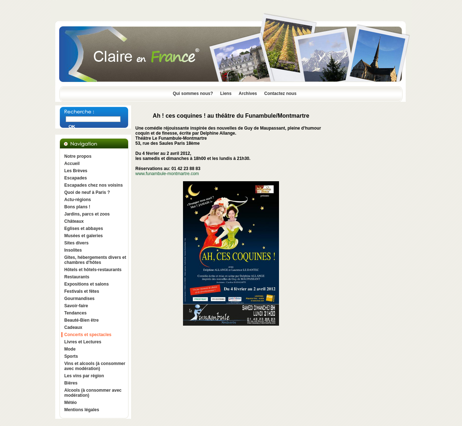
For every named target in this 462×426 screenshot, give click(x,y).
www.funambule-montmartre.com (167, 173)
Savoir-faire (76, 305)
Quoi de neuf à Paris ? (87, 192)
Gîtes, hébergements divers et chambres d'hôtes (95, 260)
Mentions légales (81, 409)
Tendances (75, 313)
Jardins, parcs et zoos (87, 214)
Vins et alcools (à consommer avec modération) (94, 366)
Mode (69, 349)
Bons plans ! (77, 206)
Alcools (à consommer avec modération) (93, 393)
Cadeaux (73, 327)
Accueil (72, 163)
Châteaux (74, 221)
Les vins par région (84, 375)
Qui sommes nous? (193, 93)
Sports (71, 356)
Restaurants (76, 276)
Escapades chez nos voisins (93, 185)
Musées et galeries (83, 235)
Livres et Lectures (82, 341)
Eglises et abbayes (83, 228)
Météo (70, 402)
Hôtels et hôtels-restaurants (93, 269)
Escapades (75, 178)
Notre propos (77, 156)
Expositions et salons (86, 284)
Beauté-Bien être (81, 320)
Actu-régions (77, 199)
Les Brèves (75, 170)
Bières (71, 383)
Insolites (73, 250)
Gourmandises (79, 298)
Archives (248, 93)
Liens (225, 93)
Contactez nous (280, 93)
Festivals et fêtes (81, 291)
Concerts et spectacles (88, 334)
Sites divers (76, 242)
